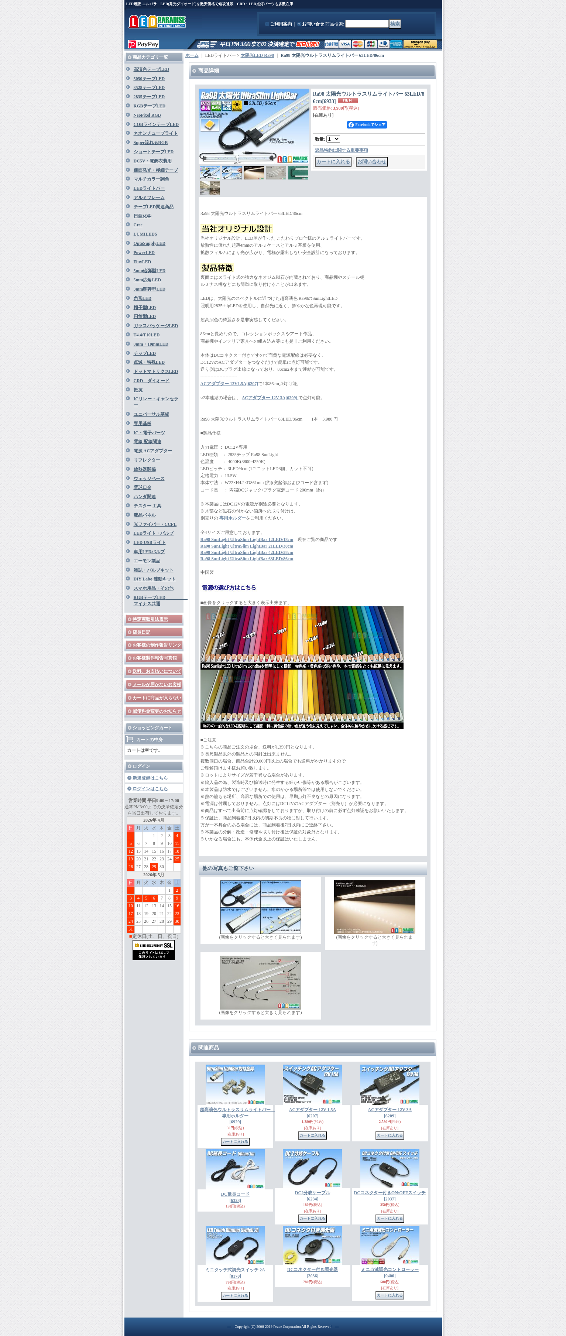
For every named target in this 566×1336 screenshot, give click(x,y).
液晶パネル (145, 515)
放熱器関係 (145, 469)
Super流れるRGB (151, 142)
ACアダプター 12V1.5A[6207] (229, 383)
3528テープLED (149, 87)
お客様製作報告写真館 (155, 658)
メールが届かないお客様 (157, 684)
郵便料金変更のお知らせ (157, 711)
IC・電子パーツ (149, 432)
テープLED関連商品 (154, 206)
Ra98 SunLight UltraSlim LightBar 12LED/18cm (247, 539)
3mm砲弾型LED (150, 289)
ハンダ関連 (145, 496)
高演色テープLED (151, 69)
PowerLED (144, 252)
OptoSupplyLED (150, 243)
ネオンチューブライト (156, 133)
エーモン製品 (147, 560)
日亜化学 (142, 216)
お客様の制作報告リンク (157, 645)
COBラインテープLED (156, 124)
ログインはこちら (150, 788)
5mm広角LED (147, 279)
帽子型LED (145, 307)
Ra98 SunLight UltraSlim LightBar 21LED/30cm (247, 546)
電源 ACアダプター (153, 450)
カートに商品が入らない (157, 697)
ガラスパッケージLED (156, 325)
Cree (138, 224)
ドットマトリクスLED (156, 371)
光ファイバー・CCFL (155, 524)
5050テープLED (149, 78)
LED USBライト (150, 542)
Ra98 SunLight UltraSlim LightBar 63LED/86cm (247, 558)
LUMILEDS (145, 234)
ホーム (192, 55)
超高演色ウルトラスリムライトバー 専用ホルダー (237, 1116)
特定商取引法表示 (150, 619)
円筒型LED (145, 316)
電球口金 (142, 487)
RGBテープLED (150, 106)
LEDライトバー (149, 188)
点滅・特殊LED (149, 362)
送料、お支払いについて (157, 671)
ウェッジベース (149, 478)
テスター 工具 (147, 505)
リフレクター (147, 460)
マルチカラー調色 (151, 179)
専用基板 (142, 423)
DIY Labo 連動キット (155, 579)
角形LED (143, 298)
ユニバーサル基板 (151, 414)
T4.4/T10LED (147, 335)
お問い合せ (313, 24)
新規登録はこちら (150, 778)
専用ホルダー (232, 518)
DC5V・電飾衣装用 (153, 161)
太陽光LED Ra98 (257, 55)
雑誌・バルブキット (154, 570)
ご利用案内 (281, 24)
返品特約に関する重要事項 (341, 150)
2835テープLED (149, 96)
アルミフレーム (149, 197)
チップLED (145, 353)
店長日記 (141, 632)
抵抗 (138, 390)
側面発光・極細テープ (156, 170)
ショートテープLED (154, 151)
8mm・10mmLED (151, 344)
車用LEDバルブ (149, 551)
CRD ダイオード (152, 380)
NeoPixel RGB (147, 115)
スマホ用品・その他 (154, 588)
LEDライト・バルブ (154, 533)
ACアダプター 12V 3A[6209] (270, 397)
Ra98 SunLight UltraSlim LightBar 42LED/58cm (247, 552)
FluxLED (142, 261)
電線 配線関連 (147, 441)
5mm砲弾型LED (150, 270)
